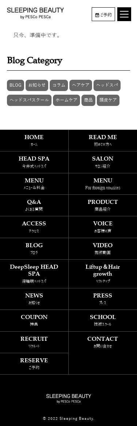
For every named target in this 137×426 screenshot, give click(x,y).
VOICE (103, 227)
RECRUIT (34, 342)
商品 (88, 100)
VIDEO (103, 248)
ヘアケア (81, 85)
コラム (58, 85)
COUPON (34, 320)
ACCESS (34, 227)
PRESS (103, 299)
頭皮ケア (108, 100)
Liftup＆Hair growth (103, 273)
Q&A (34, 205)
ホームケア (66, 100)
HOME (34, 140)
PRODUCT (103, 205)
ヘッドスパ (107, 85)
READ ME (103, 140)
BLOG (15, 85)
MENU (34, 184)
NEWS (34, 299)
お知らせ (37, 85)
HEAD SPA (34, 162)
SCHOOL (103, 320)
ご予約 (103, 14)
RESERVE (34, 363)
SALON (103, 162)
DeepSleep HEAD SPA (34, 273)
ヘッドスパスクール (29, 100)
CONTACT (103, 342)
